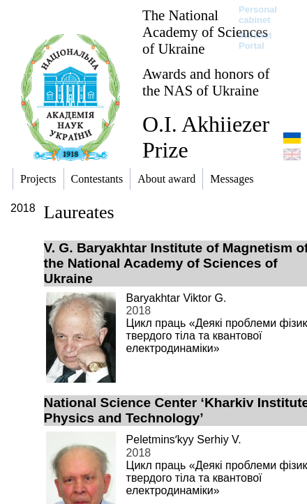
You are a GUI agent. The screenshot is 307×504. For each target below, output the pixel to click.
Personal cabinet (258, 14)
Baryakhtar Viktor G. (176, 298)
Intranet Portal (255, 40)
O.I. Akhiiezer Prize (205, 137)
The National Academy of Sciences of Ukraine (205, 31)
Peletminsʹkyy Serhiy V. (183, 439)
